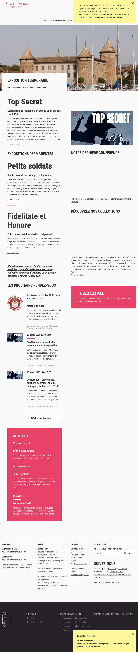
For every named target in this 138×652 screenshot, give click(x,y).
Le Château (47, 20)
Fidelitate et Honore (26, 220)
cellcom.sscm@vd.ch (80, 574)
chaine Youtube (116, 571)
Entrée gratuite (21, 474)
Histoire (30, 618)
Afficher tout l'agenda (41, 418)
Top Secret (24, 101)
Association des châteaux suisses (76, 626)
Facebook (112, 568)
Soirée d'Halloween (23, 450)
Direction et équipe (35, 622)
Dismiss (133, 634)
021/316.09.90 (80, 563)
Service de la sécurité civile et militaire (113, 614)
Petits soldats (29, 165)
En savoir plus (13, 144)
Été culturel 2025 (22, 503)
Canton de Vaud (6, 620)
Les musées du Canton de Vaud (75, 618)
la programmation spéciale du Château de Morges (108, 643)
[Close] (133, 3)
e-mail (73, 560)
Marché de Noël (35, 306)
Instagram (122, 568)
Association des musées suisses (75, 622)
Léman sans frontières (71, 630)
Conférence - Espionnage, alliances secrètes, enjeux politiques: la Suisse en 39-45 (43, 383)
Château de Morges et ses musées (19, 6)
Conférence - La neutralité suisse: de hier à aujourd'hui (42, 343)
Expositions (60, 20)
